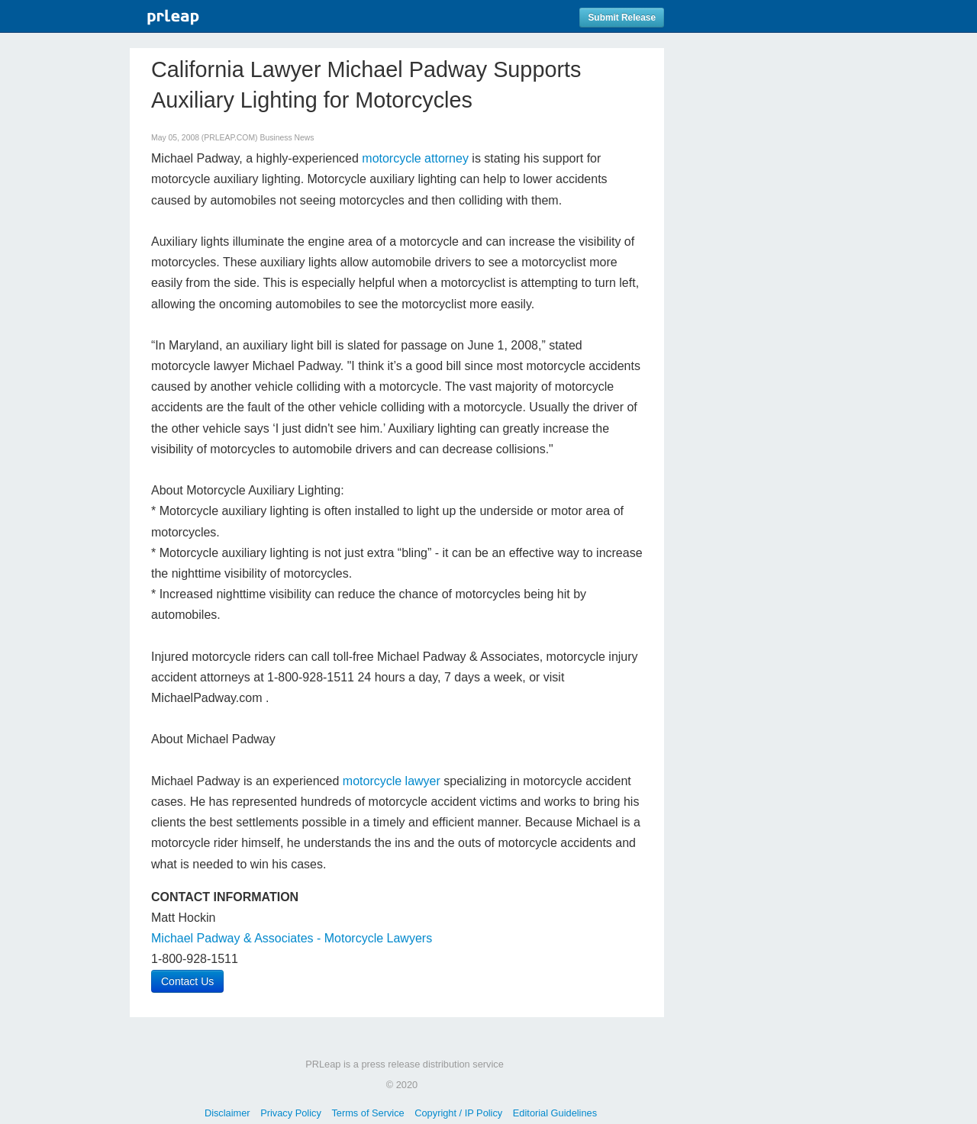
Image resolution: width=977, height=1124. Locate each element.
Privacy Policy (290, 1113)
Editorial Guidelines (555, 1113)
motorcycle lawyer (391, 781)
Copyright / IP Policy (458, 1113)
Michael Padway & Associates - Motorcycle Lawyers (291, 938)
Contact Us (187, 981)
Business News (287, 138)
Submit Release (622, 17)
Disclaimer (227, 1113)
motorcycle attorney (415, 158)
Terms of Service (367, 1113)
